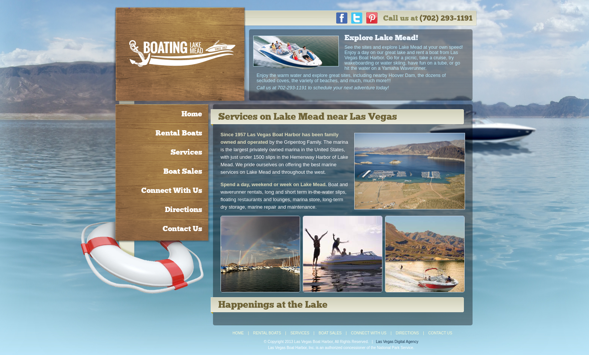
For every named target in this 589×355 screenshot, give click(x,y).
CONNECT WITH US (368, 333)
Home (191, 113)
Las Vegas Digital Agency (397, 342)
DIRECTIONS (407, 333)
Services (186, 151)
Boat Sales (182, 171)
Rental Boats (179, 132)
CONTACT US (440, 333)
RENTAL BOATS (267, 333)
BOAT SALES (330, 333)
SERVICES (299, 333)
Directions (183, 209)
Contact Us (182, 228)
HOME (238, 333)
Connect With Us (171, 190)
